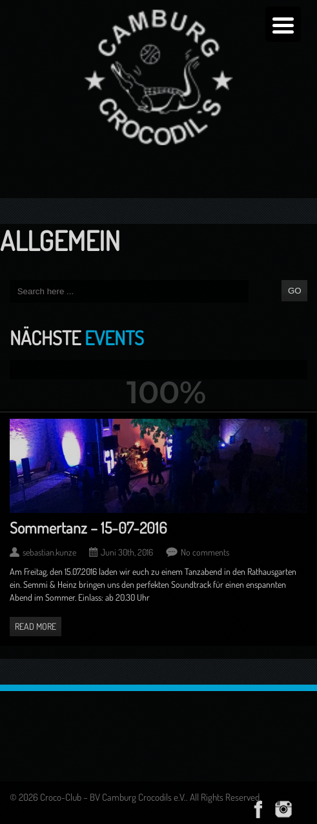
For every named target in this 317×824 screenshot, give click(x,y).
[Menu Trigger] (283, 24)
